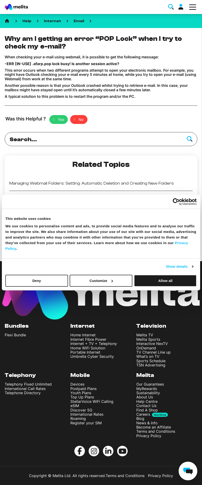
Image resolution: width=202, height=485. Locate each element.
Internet (52, 21)
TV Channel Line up (153, 352)
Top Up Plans (82, 397)
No (81, 119)
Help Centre (147, 401)
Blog (140, 418)
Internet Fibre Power (88, 339)
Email (79, 21)
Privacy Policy (148, 435)
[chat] (188, 471)
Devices (77, 384)
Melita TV (144, 335)
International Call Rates (25, 388)
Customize (101, 281)
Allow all (165, 281)
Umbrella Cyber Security (92, 356)
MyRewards (146, 388)
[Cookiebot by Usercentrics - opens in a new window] (176, 201)
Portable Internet (85, 352)
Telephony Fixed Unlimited (28, 384)
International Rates (86, 414)
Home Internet (83, 335)
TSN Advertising (150, 365)
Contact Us (146, 405)
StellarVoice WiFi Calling (91, 401)
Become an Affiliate (153, 427)
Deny (36, 281)
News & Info (147, 423)
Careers (143, 414)
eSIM (74, 405)
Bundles (17, 326)
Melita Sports (148, 339)
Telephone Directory (23, 392)
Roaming (78, 418)
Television (151, 326)
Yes (61, 119)
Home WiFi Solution (87, 348)
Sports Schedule (151, 360)
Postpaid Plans (83, 388)
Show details (177, 266)
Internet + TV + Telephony (93, 343)
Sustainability (148, 392)
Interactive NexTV (152, 343)
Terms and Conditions (155, 431)
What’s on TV (147, 356)
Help (26, 21)
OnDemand (146, 348)
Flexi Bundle (15, 335)
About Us (144, 397)
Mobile (80, 375)
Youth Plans (80, 392)
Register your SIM (86, 423)
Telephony (20, 375)
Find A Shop (147, 410)
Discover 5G (81, 410)
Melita (145, 375)
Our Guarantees (150, 384)
